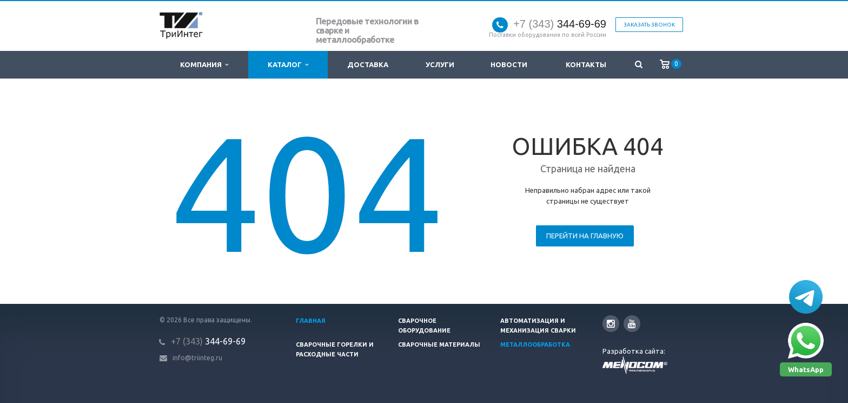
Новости (509, 64)
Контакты (586, 64)
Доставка (367, 64)
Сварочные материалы (439, 344)
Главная (311, 320)
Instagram (611, 323)
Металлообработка (535, 344)
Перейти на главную (585, 235)
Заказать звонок (649, 25)
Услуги (440, 64)
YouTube (632, 323)
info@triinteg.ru (197, 357)
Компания (204, 65)
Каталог (288, 65)
